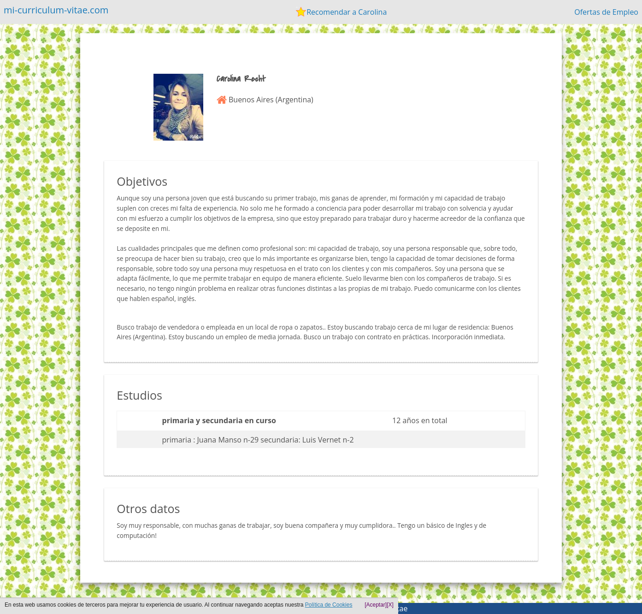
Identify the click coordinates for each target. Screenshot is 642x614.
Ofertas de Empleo (606, 12)
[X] (390, 605)
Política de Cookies (329, 605)
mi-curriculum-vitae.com (56, 10)
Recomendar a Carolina (346, 12)
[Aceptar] (376, 605)
